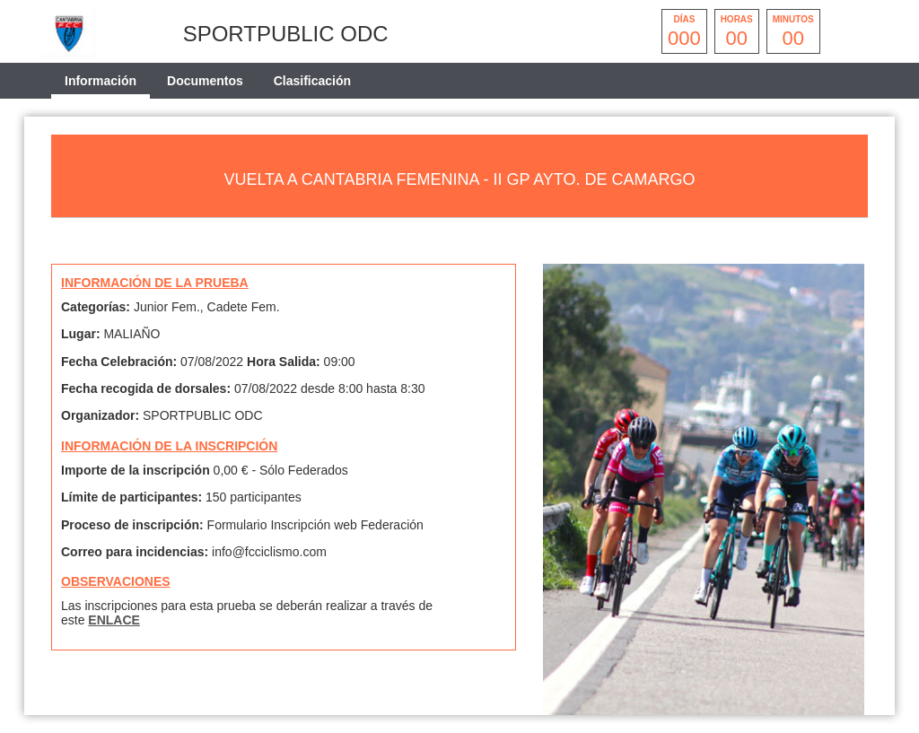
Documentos (205, 81)
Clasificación (312, 81)
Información (100, 81)
